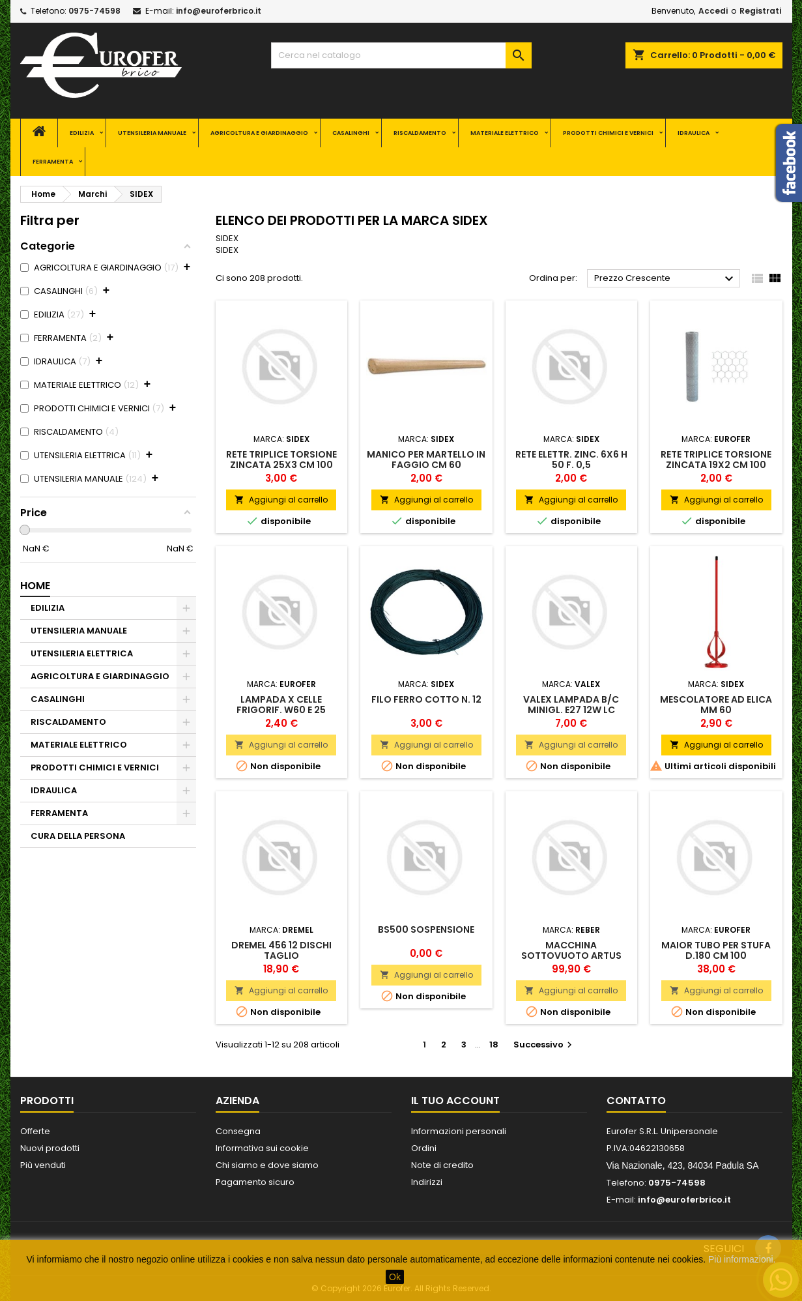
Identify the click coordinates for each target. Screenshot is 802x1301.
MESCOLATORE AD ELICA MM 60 (716, 704)
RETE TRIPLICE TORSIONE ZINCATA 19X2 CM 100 (716, 459)
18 (493, 1044)
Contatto (636, 1100)
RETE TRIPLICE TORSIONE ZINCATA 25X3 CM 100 (281, 459)
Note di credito (442, 1165)
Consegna (238, 1131)
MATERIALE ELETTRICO (504, 133)
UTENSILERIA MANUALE (152, 133)
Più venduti (43, 1165)
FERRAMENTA (53, 162)
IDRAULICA (693, 133)
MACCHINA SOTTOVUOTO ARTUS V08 (571, 955)
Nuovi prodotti (49, 1148)
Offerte (35, 1131)
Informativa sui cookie (262, 1148)
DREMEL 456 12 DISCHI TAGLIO (281, 950)
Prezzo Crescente (665, 279)
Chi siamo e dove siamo (267, 1165)
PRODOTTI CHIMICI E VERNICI (608, 133)
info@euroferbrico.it (218, 10)
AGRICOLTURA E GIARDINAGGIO (259, 133)
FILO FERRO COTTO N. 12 (426, 699)
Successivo (544, 1044)
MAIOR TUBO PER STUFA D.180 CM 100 (716, 950)
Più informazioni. (742, 1259)
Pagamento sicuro (255, 1182)
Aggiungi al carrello (281, 499)
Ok (395, 1277)
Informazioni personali (458, 1131)
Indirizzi (426, 1182)
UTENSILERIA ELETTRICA (82, 653)
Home (35, 585)
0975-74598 (94, 10)
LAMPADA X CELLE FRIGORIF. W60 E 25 (281, 704)
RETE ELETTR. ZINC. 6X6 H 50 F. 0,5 (571, 459)
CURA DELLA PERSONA (78, 836)
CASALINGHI (350, 133)
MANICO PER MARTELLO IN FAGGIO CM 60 (426, 459)
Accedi (713, 10)
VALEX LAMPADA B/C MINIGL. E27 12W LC (571, 704)
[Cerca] (401, 55)
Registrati (760, 10)
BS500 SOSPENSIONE (426, 929)
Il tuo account (455, 1100)
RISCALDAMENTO (420, 133)
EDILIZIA (82, 133)
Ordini (424, 1148)
